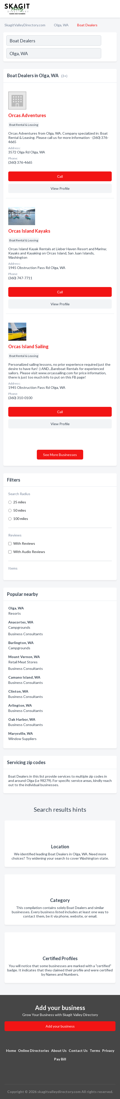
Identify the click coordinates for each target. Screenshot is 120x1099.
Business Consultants (25, 634)
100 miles (20, 518)
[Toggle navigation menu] (113, 9)
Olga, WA (61, 25)
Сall (60, 176)
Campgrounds (19, 627)
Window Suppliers (22, 739)
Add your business (60, 1026)
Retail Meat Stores (23, 662)
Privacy (108, 1050)
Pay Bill (60, 1059)
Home (11, 1050)
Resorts (14, 613)
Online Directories (33, 1050)
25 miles (19, 502)
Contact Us (78, 1050)
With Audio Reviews (29, 552)
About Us (59, 1050)
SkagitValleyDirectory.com (25, 25)
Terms (95, 1050)
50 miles (19, 510)
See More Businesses (60, 454)
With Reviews (24, 543)
